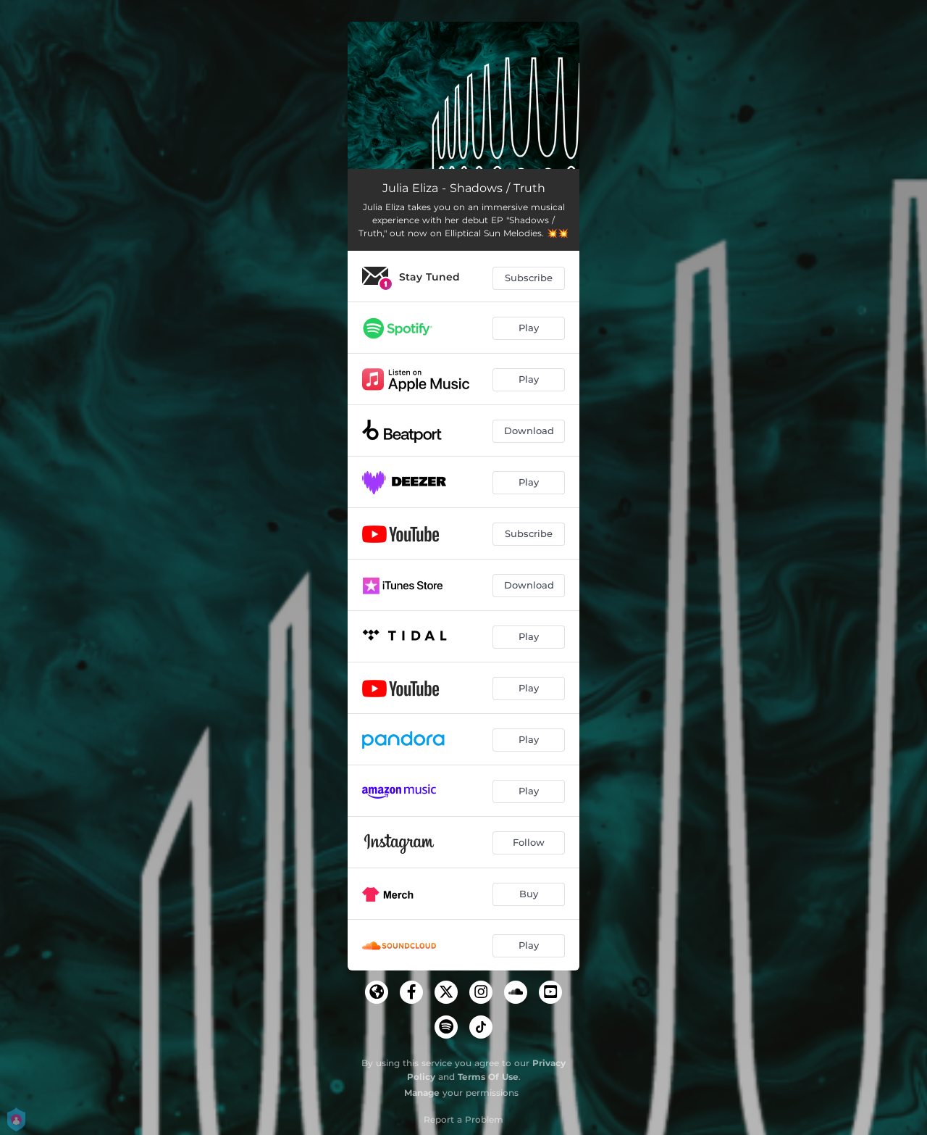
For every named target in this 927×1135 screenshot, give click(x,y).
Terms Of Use (488, 1076)
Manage (422, 1092)
